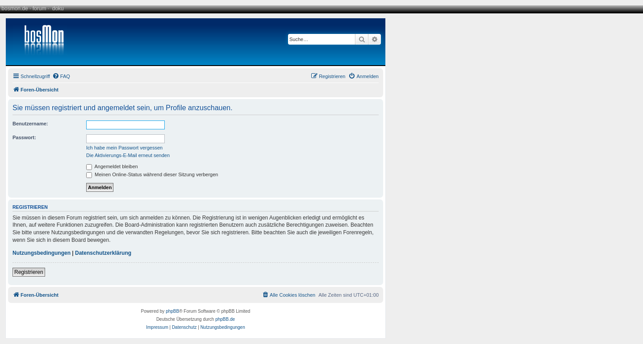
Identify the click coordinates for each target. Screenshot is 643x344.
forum (39, 8)
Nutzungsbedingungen (42, 253)
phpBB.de (225, 319)
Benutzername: (30, 123)
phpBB (172, 311)
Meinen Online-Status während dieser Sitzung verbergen (152, 174)
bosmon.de (14, 8)
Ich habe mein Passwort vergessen (124, 147)
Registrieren (28, 272)
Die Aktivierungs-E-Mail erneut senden (128, 155)
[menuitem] (61, 76)
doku (58, 8)
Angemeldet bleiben (112, 166)
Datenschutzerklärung (103, 253)
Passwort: (24, 137)
